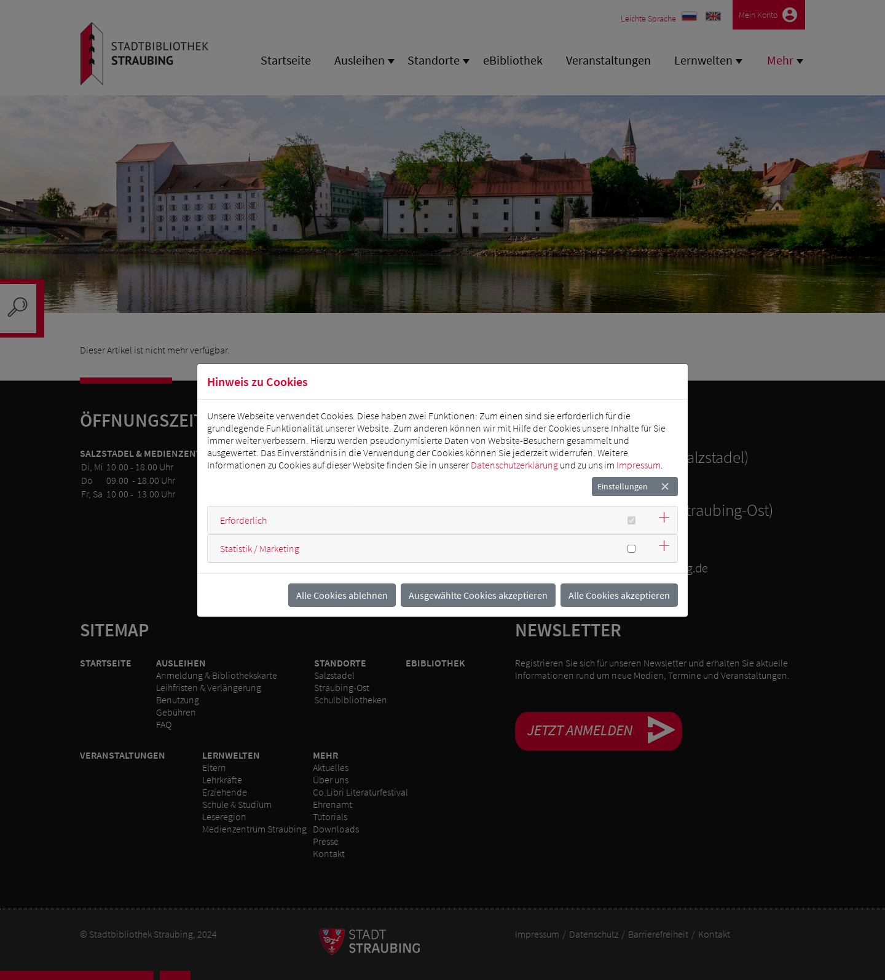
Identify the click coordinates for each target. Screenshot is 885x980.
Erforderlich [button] (243, 520)
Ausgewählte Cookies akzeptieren (478, 595)
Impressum (638, 465)
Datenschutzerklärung (514, 465)
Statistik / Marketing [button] (259, 548)
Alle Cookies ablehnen (342, 595)
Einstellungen (622, 486)
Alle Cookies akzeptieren (619, 595)
